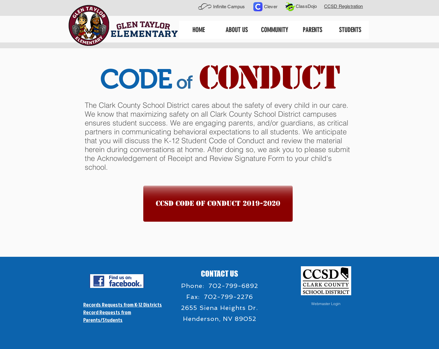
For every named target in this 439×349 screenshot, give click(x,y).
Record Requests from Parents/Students (107, 316)
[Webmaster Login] (325, 304)
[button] (236, 30)
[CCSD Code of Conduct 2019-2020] (218, 204)
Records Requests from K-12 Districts (122, 304)
